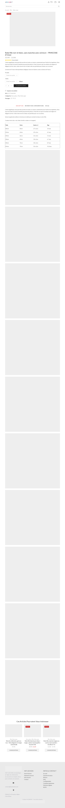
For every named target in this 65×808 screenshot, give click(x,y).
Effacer (21, 81)
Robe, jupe (15, 10)
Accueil (7, 10)
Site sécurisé (27, 777)
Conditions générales (48, 783)
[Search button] (59, 6)
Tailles (6, 78)
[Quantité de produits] (8, 85)
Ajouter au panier (21, 85)
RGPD (45, 787)
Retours (45, 777)
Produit (7, 72)
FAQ (44, 779)
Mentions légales (47, 785)
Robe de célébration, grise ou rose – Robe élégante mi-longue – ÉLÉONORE (13, 742)
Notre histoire (28, 773)
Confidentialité (47, 781)
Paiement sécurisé (29, 775)
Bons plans (14, 96)
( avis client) (15, 60)
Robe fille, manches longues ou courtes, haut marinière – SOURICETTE (51, 742)
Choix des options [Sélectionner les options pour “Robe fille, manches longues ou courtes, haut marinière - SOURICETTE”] (51, 750)
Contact (26, 779)
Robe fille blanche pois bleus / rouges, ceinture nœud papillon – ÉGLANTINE (32, 742)
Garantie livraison (47, 775)
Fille (11, 10)
